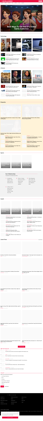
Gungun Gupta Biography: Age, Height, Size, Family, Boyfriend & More (12, 147)
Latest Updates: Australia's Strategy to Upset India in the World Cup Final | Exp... (26, 164)
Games (1, 257)
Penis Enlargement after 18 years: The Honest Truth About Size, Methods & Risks (32, 182)
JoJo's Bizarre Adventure (5, 381)
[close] (18, 412)
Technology (4, 50)
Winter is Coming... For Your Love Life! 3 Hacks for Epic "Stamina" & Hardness (21, 182)
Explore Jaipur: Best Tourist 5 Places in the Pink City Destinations (5, 79)
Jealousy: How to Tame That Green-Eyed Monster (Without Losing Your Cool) (10, 190)
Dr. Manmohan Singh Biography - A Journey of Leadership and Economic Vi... (34, 138)
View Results (7, 391)
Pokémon (3, 389)
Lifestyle (7, 89)
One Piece (3, 384)
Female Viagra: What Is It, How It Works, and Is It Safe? (13, 236)
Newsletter (2, 404)
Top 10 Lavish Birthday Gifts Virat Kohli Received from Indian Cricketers (5, 164)
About (12, 404)
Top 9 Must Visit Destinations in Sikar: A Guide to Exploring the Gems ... (33, 91)
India (23, 276)
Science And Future (4, 409)
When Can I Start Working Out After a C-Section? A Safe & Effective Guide (37, 210)
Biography (7, 136)
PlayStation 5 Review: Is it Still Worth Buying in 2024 (26, 47)
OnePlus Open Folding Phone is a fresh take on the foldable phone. (13, 55)
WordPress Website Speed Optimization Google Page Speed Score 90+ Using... (12, 59)
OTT (5, 368)
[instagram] (11, 400)
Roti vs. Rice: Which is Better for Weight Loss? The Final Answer (26, 210)
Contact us (2, 402)
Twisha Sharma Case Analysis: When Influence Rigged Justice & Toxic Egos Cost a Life (31, 274)
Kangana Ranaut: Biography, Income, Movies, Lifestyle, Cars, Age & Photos (34, 143)
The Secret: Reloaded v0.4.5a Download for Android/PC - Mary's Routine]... (16, 365)
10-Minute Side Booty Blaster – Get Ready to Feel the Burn (34, 218)
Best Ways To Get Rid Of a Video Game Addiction (10, 256)
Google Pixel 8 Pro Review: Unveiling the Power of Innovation (34, 55)
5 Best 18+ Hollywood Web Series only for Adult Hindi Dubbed (14, 374)
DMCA (22, 404)
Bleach (3, 383)
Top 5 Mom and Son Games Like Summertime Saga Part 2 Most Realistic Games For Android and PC (10, 346)
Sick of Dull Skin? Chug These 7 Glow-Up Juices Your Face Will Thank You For (16, 210)
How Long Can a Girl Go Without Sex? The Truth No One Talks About (13, 227)
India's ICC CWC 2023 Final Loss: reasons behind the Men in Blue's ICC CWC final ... (15, 164)
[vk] (13, 400)
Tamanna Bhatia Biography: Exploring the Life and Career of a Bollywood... (13, 143)
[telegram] (15, 400)
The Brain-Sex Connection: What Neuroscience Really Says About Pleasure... (13, 232)
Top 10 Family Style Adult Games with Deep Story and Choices (31, 310)
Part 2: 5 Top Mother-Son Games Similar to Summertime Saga (14, 361)
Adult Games (24, 312)
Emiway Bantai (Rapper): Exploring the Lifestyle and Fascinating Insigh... (33, 147)
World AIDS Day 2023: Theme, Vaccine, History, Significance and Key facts (12, 87)
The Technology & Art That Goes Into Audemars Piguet (12, 64)
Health (7, 234)
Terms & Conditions (14, 402)
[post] (21, 18)
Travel (28, 89)
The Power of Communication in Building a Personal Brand (5, 47)
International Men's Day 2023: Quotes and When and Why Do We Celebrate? (13, 91)
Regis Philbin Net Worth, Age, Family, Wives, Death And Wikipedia (12, 138)
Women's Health (8, 225)
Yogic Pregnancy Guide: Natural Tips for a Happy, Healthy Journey (34, 223)
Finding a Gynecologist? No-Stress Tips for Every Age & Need (5, 210)
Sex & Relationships (25, 258)
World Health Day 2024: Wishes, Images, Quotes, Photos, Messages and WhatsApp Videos (36, 77)
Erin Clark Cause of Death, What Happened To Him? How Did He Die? (13, 95)
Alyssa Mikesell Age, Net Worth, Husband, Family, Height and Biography (10, 118)
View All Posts (40, 240)
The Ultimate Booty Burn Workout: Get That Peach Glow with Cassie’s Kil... (13, 223)
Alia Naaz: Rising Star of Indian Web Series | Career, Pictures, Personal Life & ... (26, 78)
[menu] (1, 1)
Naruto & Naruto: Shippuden (6, 386)
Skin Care (7, 93)
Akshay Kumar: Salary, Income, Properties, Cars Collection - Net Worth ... (34, 87)
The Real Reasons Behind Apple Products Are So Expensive (15, 47)
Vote (2, 391)
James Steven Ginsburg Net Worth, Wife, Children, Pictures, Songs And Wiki (31, 118)
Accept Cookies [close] (10, 417)
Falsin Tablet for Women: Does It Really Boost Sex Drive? (34, 227)
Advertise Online (14, 407)
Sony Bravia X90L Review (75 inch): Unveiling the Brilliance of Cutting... (33, 59)
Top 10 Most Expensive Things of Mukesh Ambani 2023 (16, 79)
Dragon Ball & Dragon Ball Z (5, 387)
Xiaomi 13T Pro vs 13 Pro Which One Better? (37, 47)
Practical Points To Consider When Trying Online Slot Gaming (32, 328)
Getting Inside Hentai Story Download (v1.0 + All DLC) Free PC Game (31, 346)
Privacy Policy (24, 402)
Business (12, 409)
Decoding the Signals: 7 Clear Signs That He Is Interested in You (30, 257)
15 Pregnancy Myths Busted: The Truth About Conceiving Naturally (13, 218)
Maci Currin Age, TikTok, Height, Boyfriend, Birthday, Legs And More (11, 134)
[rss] (17, 400)
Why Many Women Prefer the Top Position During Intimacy (34, 232)
